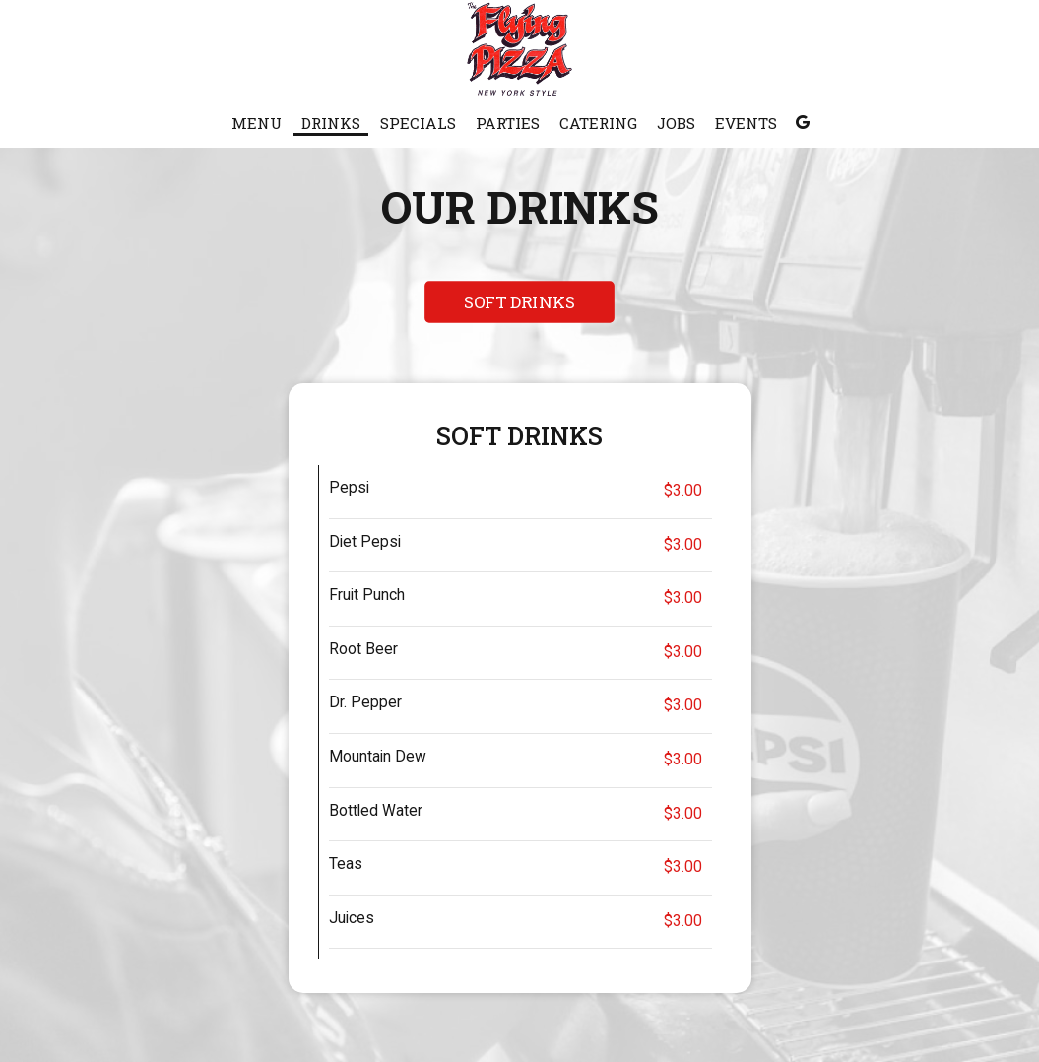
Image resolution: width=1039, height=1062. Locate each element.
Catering (598, 123)
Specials (418, 123)
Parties (508, 123)
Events (746, 123)
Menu (256, 123)
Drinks (330, 123)
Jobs (676, 123)
